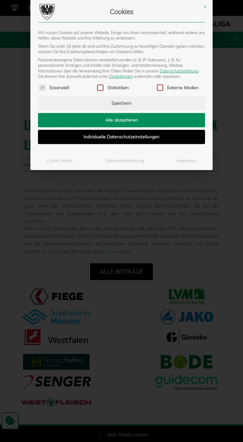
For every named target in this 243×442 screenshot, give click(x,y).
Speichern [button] (121, 59)
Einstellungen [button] (121, 31)
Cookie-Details (60, 116)
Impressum (186, 116)
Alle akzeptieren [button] (121, 76)
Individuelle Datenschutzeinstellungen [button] (121, 92)
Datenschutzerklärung (179, 26)
